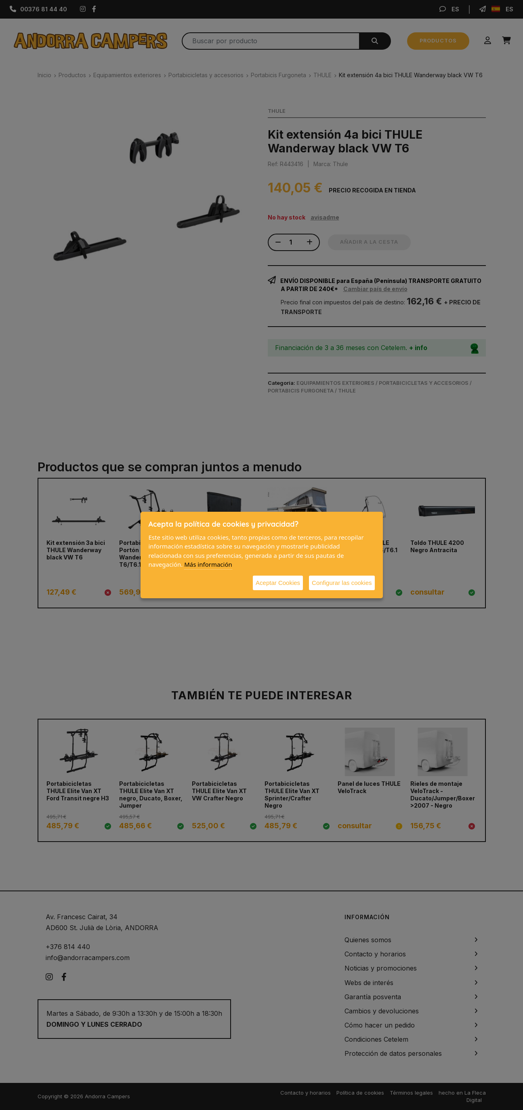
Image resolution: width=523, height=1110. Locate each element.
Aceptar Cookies (278, 582)
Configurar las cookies (342, 582)
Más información (208, 564)
